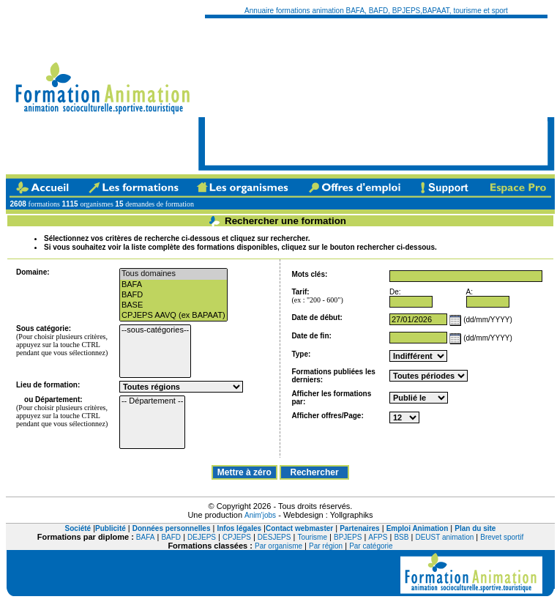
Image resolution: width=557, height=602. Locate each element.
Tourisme (312, 537)
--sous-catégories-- (155, 330)
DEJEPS (201, 537)
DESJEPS (274, 537)
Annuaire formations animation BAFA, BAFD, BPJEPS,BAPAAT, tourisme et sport (376, 11)
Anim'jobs (260, 515)
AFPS (377, 537)
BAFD (173, 295)
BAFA (173, 285)
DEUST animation (444, 537)
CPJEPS (237, 537)
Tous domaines (173, 274)
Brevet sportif (501, 537)
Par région (326, 546)
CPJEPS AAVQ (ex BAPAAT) (173, 316)
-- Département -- (152, 401)
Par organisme (278, 546)
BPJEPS (348, 537)
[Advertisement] (282, 91)
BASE (173, 305)
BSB (401, 537)
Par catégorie (370, 546)
